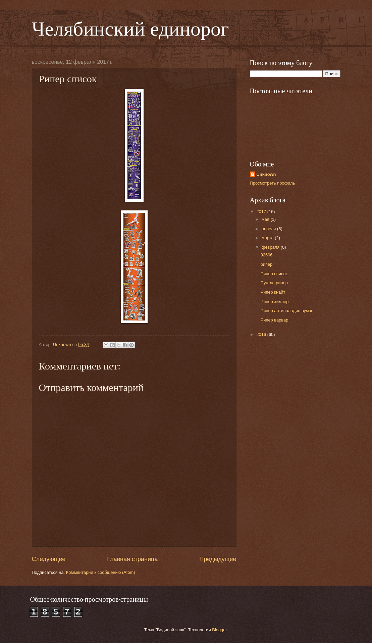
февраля (271, 247)
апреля (269, 228)
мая (266, 219)
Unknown (266, 174)
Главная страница (132, 559)
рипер (267, 264)
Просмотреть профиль (272, 183)
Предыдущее (217, 559)
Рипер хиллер (275, 301)
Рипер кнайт (273, 292)
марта (268, 237)
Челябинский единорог (130, 29)
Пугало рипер (274, 282)
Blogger (219, 629)
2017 (261, 211)
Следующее (49, 559)
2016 (261, 334)
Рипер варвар (274, 320)
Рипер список (274, 273)
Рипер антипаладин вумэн (287, 310)
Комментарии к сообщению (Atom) (100, 572)
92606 (267, 254)
